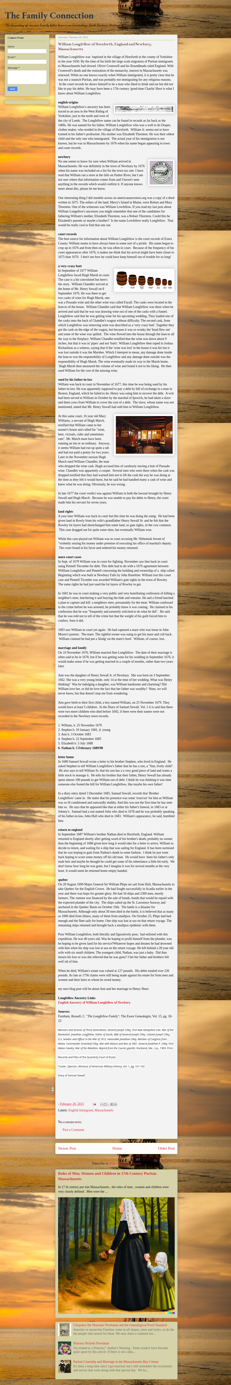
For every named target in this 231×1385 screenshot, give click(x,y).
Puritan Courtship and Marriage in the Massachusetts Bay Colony (116, 1362)
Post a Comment (73, 1130)
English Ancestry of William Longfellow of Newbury (94, 1002)
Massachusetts (104, 1110)
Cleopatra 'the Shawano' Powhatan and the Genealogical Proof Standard (120, 1325)
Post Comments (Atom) (125, 1163)
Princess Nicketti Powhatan (91, 1343)
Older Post (166, 1148)
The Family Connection (49, 15)
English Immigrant (80, 1110)
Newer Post (67, 1148)
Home (117, 1148)
